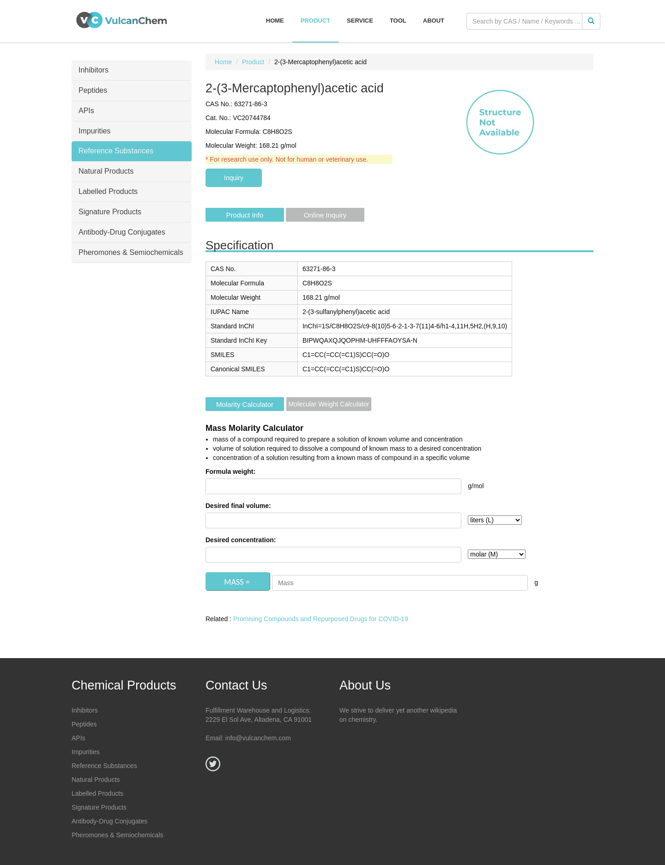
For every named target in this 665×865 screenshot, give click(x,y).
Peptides (84, 724)
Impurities (86, 752)
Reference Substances (104, 765)
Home (275, 20)
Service (360, 20)
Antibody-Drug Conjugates (109, 821)
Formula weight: (230, 471)
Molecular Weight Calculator (329, 404)
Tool (398, 20)
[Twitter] (213, 763)
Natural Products (96, 779)
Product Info (245, 215)
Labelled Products (97, 793)
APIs (78, 738)
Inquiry (233, 177)
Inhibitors (85, 710)
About (433, 20)
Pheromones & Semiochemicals (117, 835)
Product (315, 20)
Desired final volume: (238, 505)
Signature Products (99, 807)
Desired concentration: (241, 540)
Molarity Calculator (244, 404)
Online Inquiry (325, 215)
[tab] (132, 70)
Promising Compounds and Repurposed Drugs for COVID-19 (320, 619)
